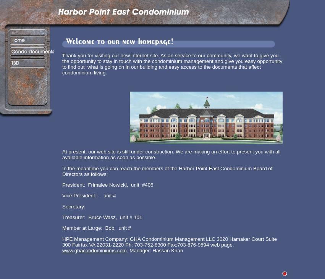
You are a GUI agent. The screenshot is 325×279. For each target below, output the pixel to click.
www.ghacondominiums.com (94, 250)
